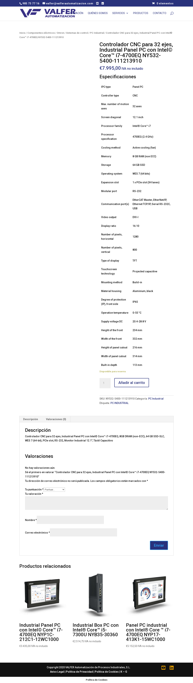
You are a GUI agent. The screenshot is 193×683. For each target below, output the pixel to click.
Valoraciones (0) (56, 419)
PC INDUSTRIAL (119, 403)
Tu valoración (34, 493)
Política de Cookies (107, 671)
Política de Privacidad (79, 671)
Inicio (22, 32)
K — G (124, 671)
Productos (140, 13)
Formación (76, 13)
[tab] (30, 419)
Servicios (118, 13)
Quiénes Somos (98, 13)
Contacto (159, 13)
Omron (60, 32)
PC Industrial (97, 32)
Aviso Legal (57, 671)
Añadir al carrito (131, 382)
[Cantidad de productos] (105, 383)
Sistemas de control (77, 32)
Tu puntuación (34, 489)
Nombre (31, 520)
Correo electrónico (37, 532)
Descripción (30, 419)
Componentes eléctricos (41, 32)
